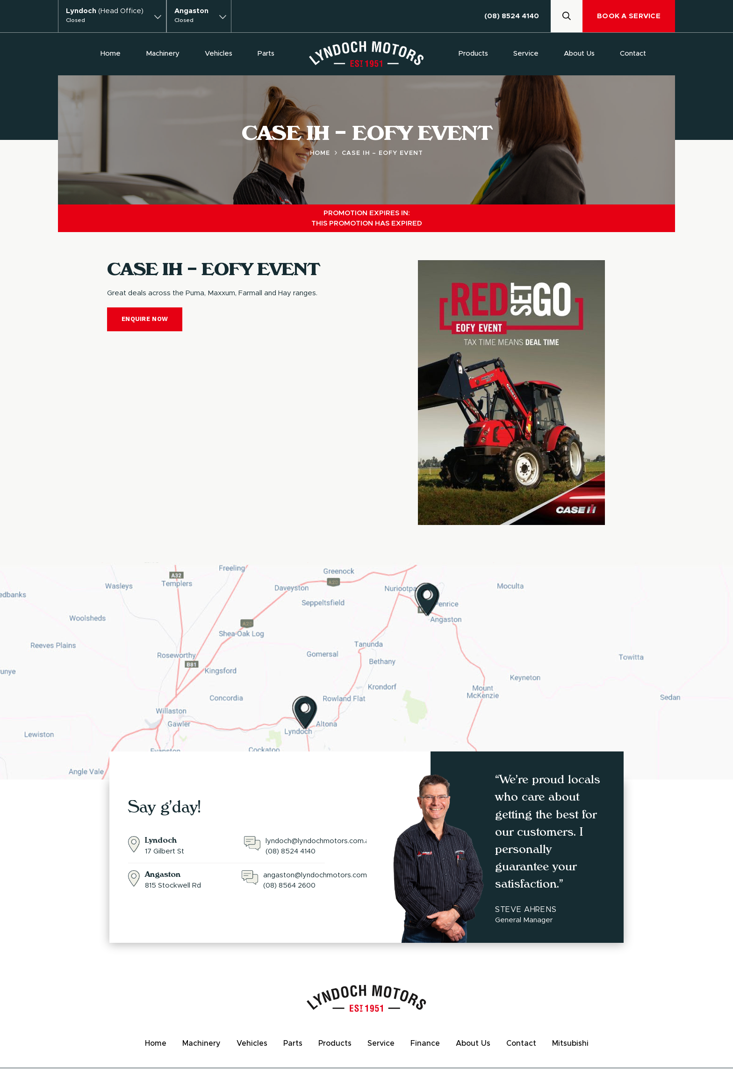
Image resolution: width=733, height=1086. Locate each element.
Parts (266, 53)
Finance (425, 1043)
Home (111, 53)
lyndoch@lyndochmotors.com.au (319, 841)
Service (526, 53)
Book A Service (629, 16)
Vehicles (218, 53)
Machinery (163, 53)
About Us (579, 53)
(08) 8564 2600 (289, 885)
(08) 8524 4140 (511, 16)
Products (473, 53)
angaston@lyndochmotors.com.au (319, 875)
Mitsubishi (570, 1043)
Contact (633, 53)
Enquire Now (145, 318)
